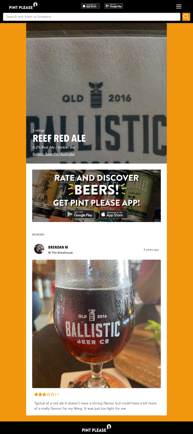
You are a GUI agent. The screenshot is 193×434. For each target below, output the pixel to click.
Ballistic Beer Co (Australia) (54, 154)
